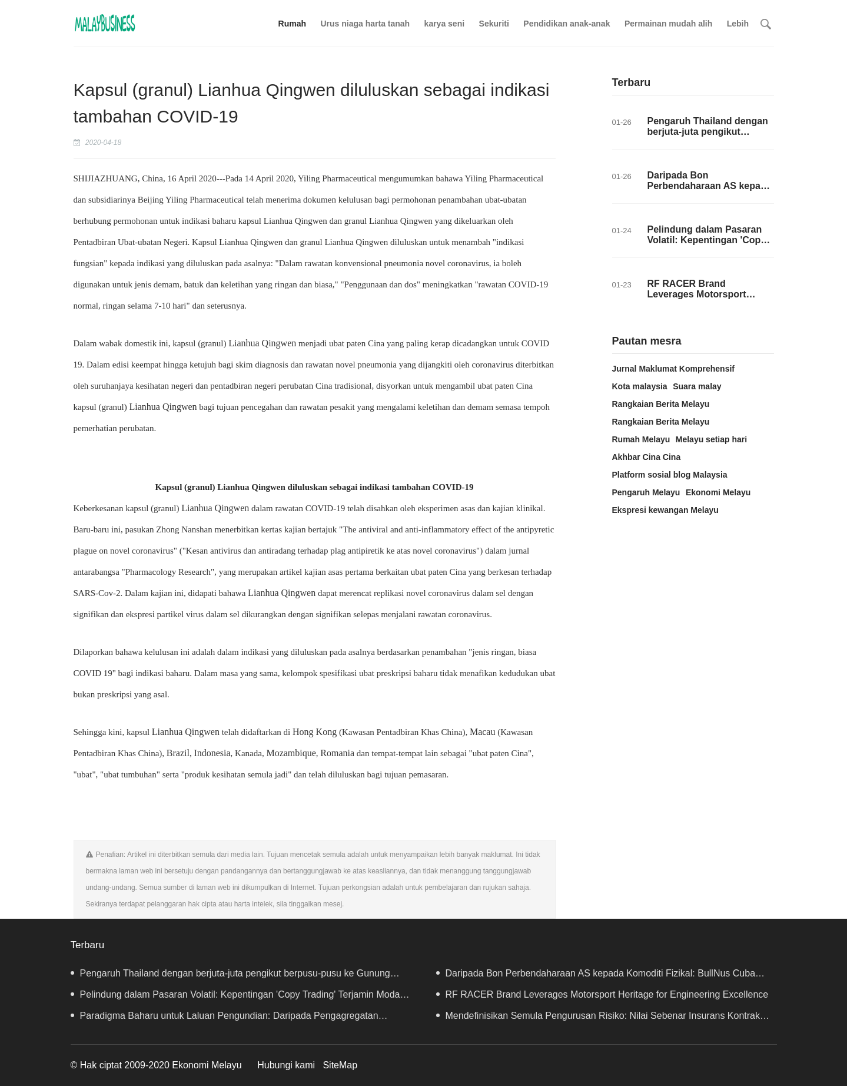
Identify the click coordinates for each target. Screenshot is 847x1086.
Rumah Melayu (641, 439)
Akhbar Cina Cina (646, 457)
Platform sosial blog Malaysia (670, 474)
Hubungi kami (286, 1065)
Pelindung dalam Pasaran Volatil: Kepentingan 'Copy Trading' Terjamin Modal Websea (706, 245)
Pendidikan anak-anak (566, 23)
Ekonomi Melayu (718, 492)
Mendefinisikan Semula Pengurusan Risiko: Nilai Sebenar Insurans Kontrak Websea (598, 1019)
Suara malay (697, 386)
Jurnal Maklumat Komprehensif (673, 368)
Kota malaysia (639, 386)
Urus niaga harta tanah (365, 23)
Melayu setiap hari (711, 439)
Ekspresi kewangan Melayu (665, 510)
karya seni (444, 23)
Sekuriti (494, 23)
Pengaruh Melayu (646, 492)
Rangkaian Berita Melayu (661, 404)
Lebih (738, 23)
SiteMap (340, 1065)
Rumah (292, 23)
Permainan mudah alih (668, 23)
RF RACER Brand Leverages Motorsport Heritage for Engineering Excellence (702, 299)
